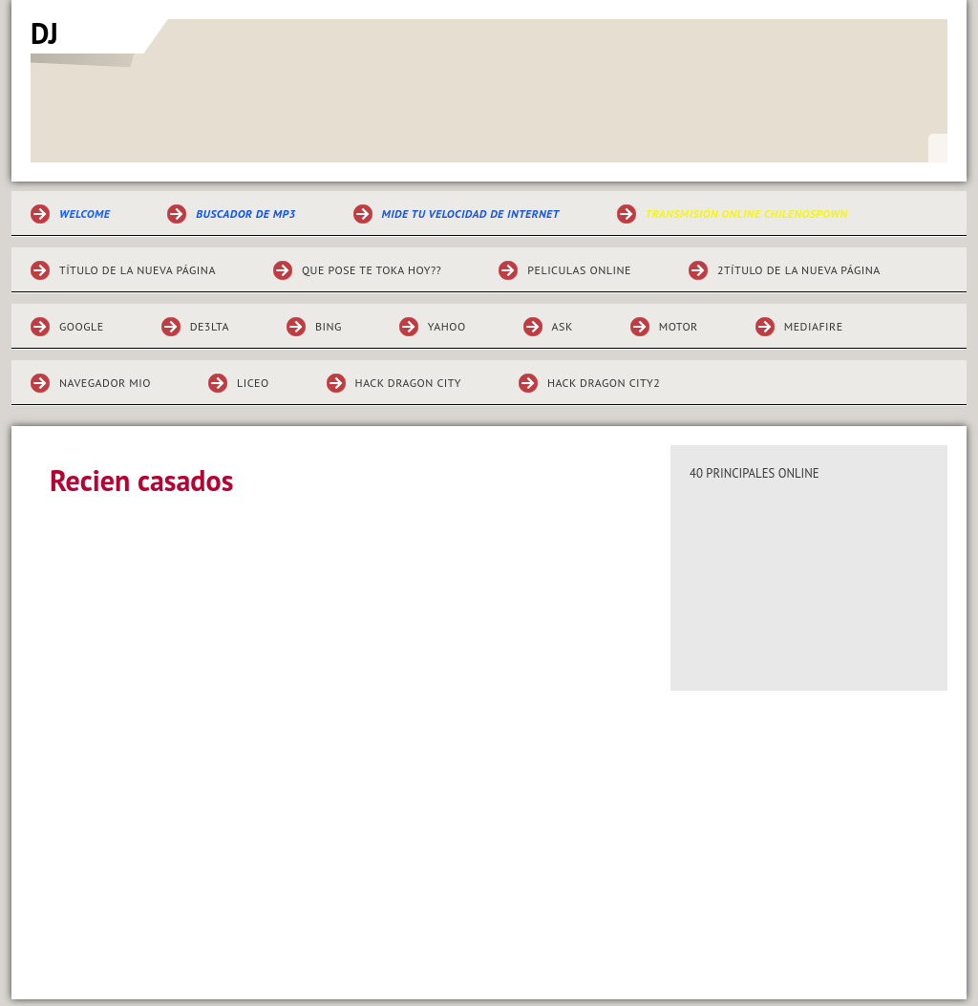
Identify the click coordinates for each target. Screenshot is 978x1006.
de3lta (209, 326)
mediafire (813, 326)
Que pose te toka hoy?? (371, 270)
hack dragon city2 (603, 382)
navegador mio (105, 382)
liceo (253, 382)
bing (328, 326)
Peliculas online (579, 270)
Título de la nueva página (137, 270)
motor (678, 326)
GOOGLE (81, 326)
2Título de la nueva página (799, 270)
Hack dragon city (408, 382)
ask (562, 326)
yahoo (447, 326)
